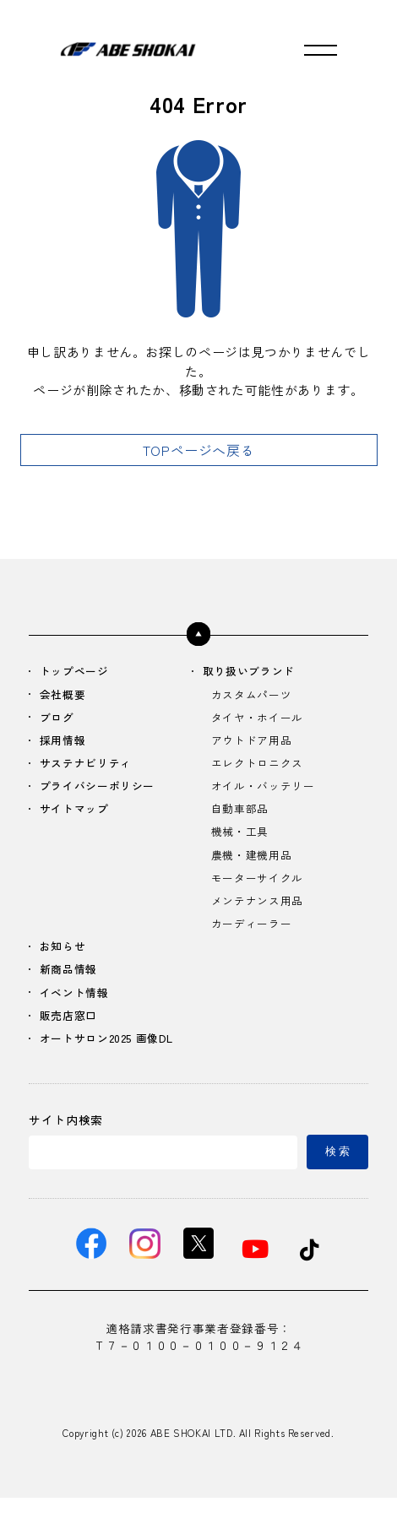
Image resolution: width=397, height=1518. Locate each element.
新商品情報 (71, 983)
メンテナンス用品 (260, 911)
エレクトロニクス (260, 768)
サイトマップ (78, 816)
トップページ (78, 671)
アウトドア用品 (254, 743)
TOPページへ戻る (199, 450)
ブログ (59, 720)
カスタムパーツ (254, 696)
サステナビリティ (90, 768)
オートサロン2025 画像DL (112, 1055)
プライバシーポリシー (102, 791)
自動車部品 (242, 816)
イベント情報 (78, 1007)
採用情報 (65, 743)
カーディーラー (254, 935)
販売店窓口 (71, 1031)
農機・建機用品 (254, 863)
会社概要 (65, 696)
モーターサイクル (260, 888)
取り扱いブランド (253, 671)
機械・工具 (242, 839)
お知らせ (65, 959)
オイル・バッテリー (267, 791)
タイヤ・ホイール (260, 720)
